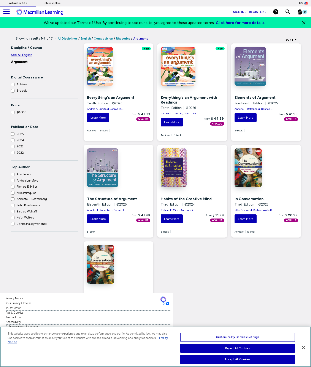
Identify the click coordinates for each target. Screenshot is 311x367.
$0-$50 (22, 112)
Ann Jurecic (24, 174)
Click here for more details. (240, 22)
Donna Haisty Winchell (32, 223)
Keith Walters (25, 217)
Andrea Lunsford (27, 180)
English (86, 38)
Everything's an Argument (110, 97)
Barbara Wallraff (27, 211)
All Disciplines (67, 38)
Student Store (52, 3)
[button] (288, 11)
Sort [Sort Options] (291, 39)
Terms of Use (13, 317)
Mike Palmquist (26, 193)
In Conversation (249, 198)
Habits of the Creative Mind (186, 198)
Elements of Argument (255, 97)
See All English (21, 55)
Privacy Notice (14, 298)
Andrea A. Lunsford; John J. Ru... (105, 108)
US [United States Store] (303, 3)
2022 (20, 152)
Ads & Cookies (14, 312)
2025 (20, 134)
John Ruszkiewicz (28, 205)
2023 (20, 146)
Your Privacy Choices (18, 303)
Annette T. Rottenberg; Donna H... (254, 108)
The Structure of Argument (112, 198)
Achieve (22, 84)
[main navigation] (6, 11)
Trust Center (13, 308)
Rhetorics (123, 38)
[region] (155, 347)
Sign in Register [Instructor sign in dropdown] (250, 12)
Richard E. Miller (27, 186)
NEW (146, 48)
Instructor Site (18, 3)
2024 (20, 140)
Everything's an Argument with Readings (189, 100)
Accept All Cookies (237, 359)
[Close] (304, 22)
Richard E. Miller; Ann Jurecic (177, 210)
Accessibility (13, 322)
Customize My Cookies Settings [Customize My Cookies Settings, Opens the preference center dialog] (237, 337)
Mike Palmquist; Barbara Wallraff (253, 210)
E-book (22, 90)
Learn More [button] (98, 118)
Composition (103, 38)
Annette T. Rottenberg (32, 199)
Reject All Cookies (237, 348)
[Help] (275, 12)
